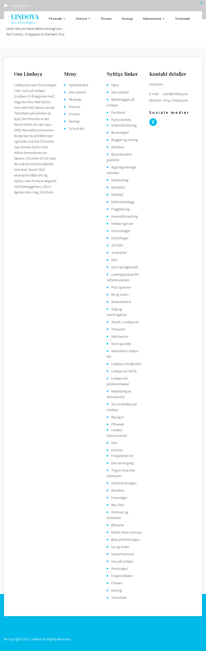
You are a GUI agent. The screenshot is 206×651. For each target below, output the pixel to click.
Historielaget (121, 231)
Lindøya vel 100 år (124, 371)
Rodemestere (121, 302)
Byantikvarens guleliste (119, 157)
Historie (81, 19)
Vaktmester (119, 336)
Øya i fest (117, 505)
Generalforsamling (124, 216)
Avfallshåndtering (124, 125)
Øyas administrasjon (125, 539)
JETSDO (117, 245)
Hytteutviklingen (123, 483)
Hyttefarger (120, 238)
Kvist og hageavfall (124, 267)
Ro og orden (120, 294)
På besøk (55, 19)
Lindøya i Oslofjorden (126, 364)
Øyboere (117, 525)
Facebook (118, 112)
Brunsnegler (120, 132)
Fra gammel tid (122, 456)
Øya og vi (117, 417)
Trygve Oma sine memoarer (121, 473)
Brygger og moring (124, 140)
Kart (114, 260)
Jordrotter (119, 252)
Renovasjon (119, 568)
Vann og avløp (121, 344)
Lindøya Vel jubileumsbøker (118, 381)
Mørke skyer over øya (126, 532)
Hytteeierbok (152, 19)
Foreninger (119, 497)
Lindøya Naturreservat (117, 433)
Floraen (106, 19)
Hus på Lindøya (122, 561)
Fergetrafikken (122, 576)
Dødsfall (117, 194)
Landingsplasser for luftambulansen (123, 277)
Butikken (118, 147)
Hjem (115, 85)
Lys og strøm (120, 547)
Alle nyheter (77, 92)
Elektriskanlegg (122, 202)
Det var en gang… (124, 463)
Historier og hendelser (117, 515)
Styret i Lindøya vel (125, 322)
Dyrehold (118, 187)
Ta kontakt (182, 19)
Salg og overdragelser (117, 312)
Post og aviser (121, 287)
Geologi (127, 19)
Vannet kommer (122, 554)
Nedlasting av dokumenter (119, 394)
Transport (118, 329)
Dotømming (120, 180)
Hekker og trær (122, 223)
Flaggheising (120, 209)
